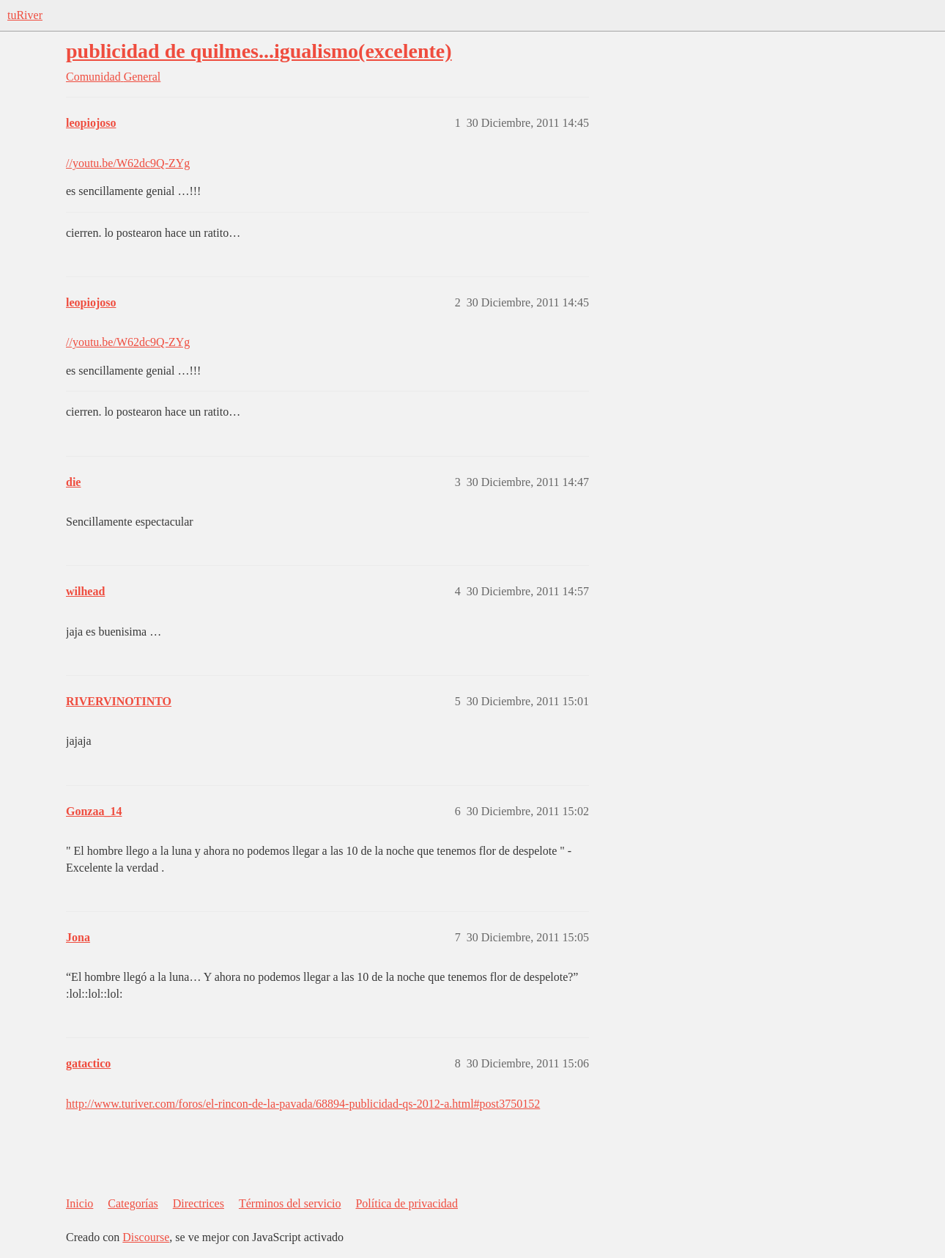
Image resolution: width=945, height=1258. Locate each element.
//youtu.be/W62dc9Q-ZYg (128, 163)
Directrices (198, 1203)
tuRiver (24, 15)
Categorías (133, 1203)
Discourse (145, 1237)
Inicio (79, 1203)
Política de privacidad (406, 1203)
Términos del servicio (290, 1203)
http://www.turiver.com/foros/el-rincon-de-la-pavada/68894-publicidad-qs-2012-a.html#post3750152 (303, 1103)
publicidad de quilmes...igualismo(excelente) (259, 51)
